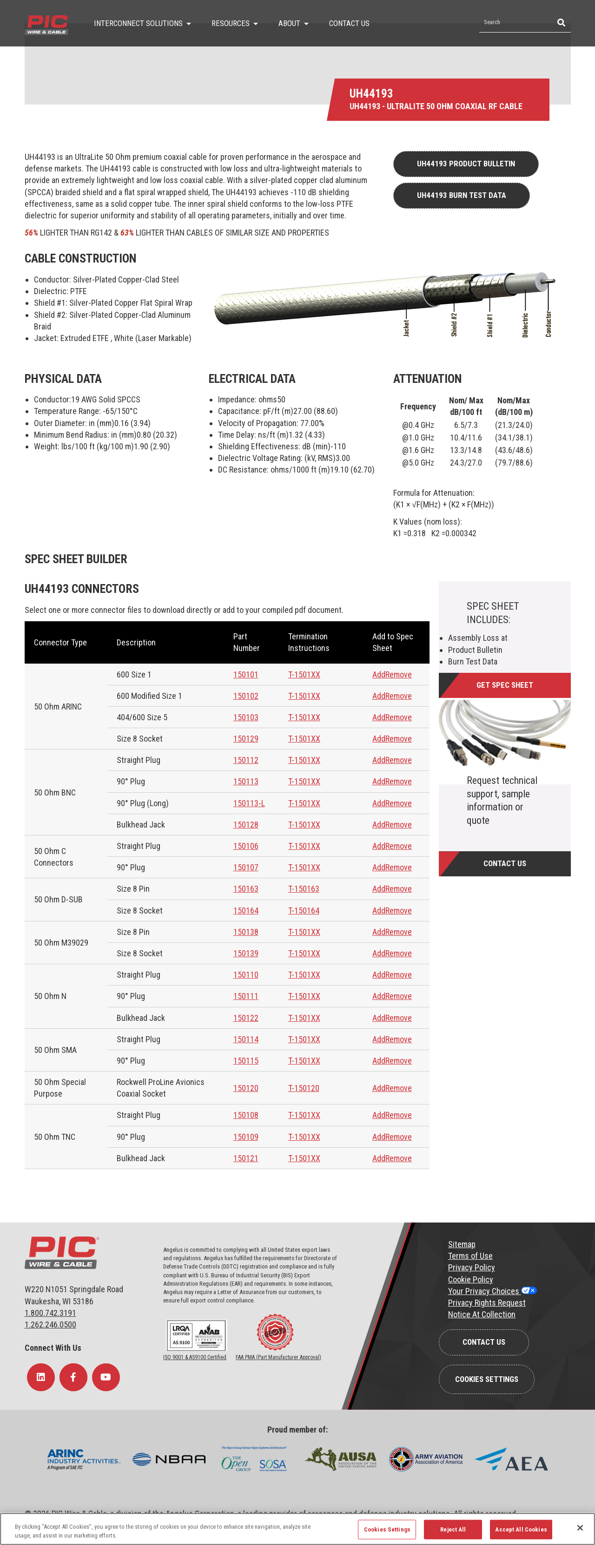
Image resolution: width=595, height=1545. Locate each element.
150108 (245, 1115)
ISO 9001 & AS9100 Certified (194, 1357)
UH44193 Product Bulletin (466, 163)
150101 (245, 674)
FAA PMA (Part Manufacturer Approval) (278, 1357)
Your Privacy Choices (484, 1291)
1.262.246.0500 (50, 1324)
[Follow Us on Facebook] (73, 1377)
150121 (245, 1158)
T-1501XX (304, 674)
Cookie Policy (470, 1279)
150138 (245, 932)
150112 (245, 760)
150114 (245, 1039)
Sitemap (462, 1244)
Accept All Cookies (521, 1529)
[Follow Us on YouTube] (106, 1377)
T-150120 (303, 1088)
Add (378, 674)
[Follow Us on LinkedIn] (41, 1377)
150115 (245, 1060)
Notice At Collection (482, 1314)
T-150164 (303, 910)
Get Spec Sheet (504, 685)
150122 (245, 1018)
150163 (245, 889)
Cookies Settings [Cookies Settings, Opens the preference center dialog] (387, 1529)
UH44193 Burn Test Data (461, 195)
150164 (245, 910)
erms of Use (472, 1256)
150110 (245, 975)
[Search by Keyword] (514, 22)
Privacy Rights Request (487, 1303)
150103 (245, 717)
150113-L (249, 803)
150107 (245, 867)
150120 (245, 1088)
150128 (245, 824)
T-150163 (303, 889)
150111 (245, 996)
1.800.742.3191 (50, 1313)
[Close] (580, 1528)
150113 (245, 781)
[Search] (560, 22)
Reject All (453, 1529)
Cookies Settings (486, 1379)
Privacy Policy (471, 1267)
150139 (245, 953)
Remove (398, 674)
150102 (245, 696)
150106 (245, 846)
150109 (245, 1137)
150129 (245, 738)
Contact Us (504, 863)
